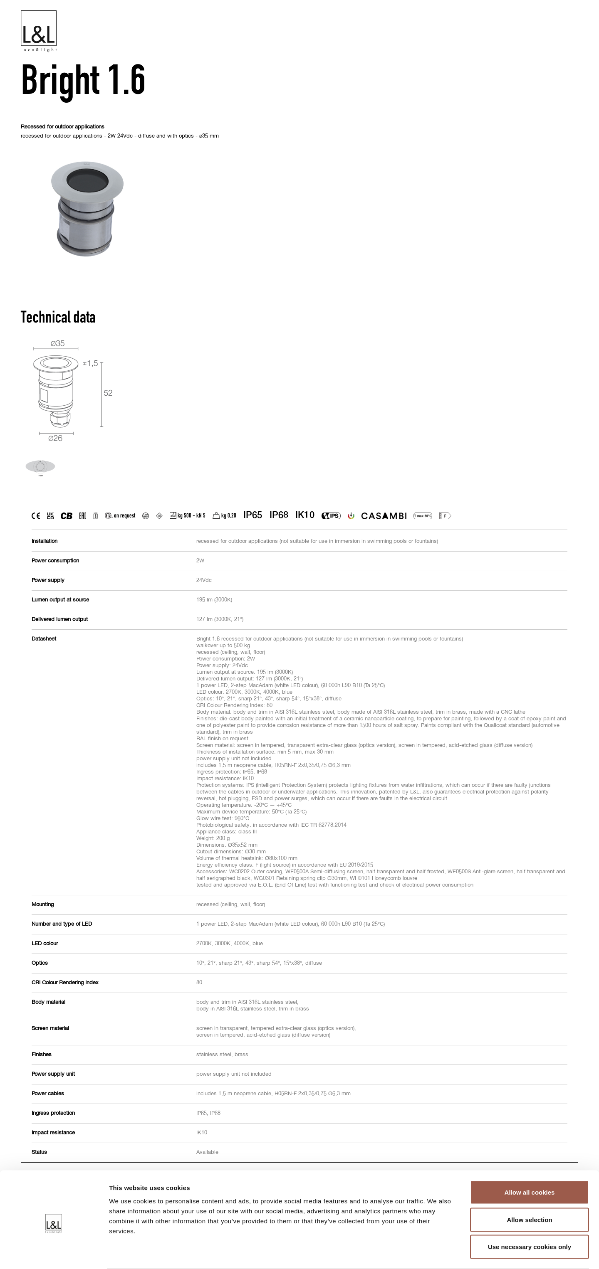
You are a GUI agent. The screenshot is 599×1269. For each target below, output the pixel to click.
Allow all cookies (530, 1159)
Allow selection (529, 1187)
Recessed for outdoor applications (62, 127)
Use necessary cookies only (529, 1214)
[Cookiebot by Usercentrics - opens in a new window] (53, 1253)
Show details (436, 1252)
